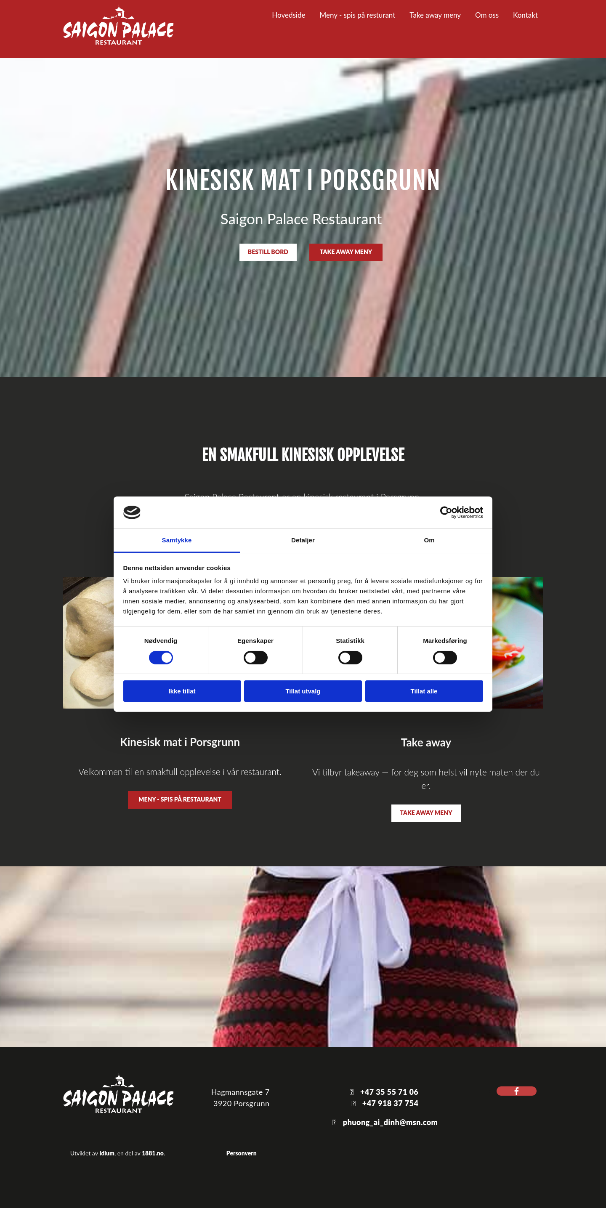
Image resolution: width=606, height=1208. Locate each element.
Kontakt (525, 15)
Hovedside (288, 15)
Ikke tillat (181, 691)
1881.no (153, 1153)
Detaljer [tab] (303, 540)
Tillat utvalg (302, 691)
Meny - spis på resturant (357, 15)
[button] (268, 252)
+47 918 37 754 (390, 1103)
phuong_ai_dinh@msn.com (390, 1122)
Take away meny (435, 15)
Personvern (241, 1153)
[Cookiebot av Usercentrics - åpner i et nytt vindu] (446, 512)
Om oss (487, 15)
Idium (106, 1153)
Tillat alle (424, 691)
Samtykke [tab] (177, 540)
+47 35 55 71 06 (389, 1091)
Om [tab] (429, 540)
